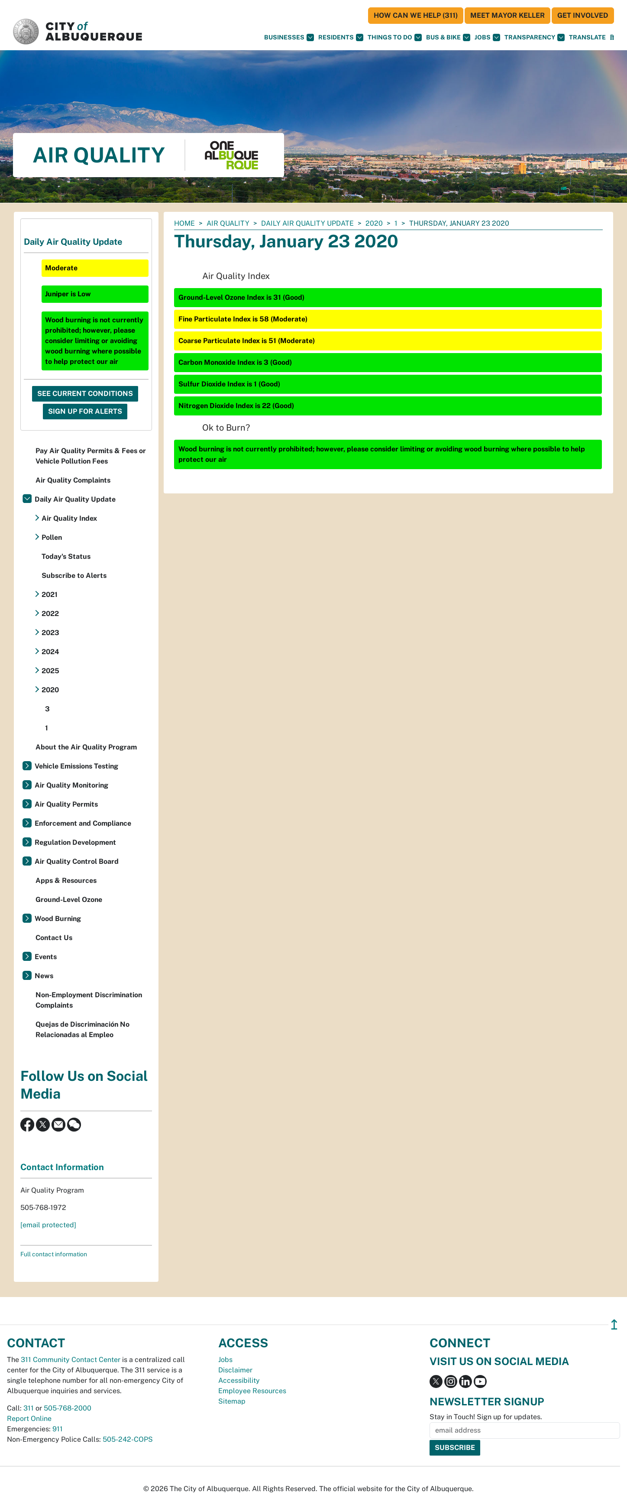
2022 (50, 614)
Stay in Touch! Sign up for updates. (486, 1417)
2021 (50, 594)
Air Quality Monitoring (71, 785)
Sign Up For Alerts (85, 411)
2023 (50, 633)
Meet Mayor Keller (507, 15)
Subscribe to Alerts (74, 575)
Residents (340, 37)
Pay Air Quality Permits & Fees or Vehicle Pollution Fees (91, 456)
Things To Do (395, 37)
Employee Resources (252, 1391)
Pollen (52, 537)
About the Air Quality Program (86, 747)
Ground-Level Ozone (69, 899)
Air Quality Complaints (73, 480)
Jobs (487, 37)
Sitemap (232, 1401)
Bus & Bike (448, 37)
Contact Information (62, 1167)
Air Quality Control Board (77, 861)
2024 (50, 652)
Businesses (289, 37)
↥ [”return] (614, 1325)
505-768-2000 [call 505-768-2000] (67, 1408)
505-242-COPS (128, 1439)
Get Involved (582, 15)
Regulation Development (75, 842)
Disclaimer (235, 1370)
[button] (587, 37)
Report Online (29, 1418)
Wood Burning (58, 919)
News (44, 976)
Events (46, 957)
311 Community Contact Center (70, 1360)
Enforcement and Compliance (83, 823)
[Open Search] (612, 37)
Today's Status (66, 556)
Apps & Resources (66, 880)
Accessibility (239, 1380)
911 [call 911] (57, 1429)
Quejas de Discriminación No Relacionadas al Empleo (82, 1029)
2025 (50, 671)
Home (184, 223)
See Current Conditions (85, 393)
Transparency (534, 37)
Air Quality (228, 223)
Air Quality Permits (66, 804)
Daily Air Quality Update (307, 223)
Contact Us (54, 938)
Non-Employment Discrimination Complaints (89, 1000)
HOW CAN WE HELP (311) (416, 15)
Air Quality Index (69, 518)
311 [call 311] (28, 1408)
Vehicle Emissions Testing (76, 766)
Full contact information (53, 1254)
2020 (374, 223)
